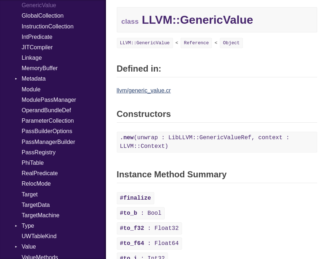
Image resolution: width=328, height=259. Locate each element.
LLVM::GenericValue (145, 43)
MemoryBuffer (40, 68)
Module (31, 89)
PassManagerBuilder (48, 142)
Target (29, 194)
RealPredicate (40, 173)
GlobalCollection (43, 16)
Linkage (32, 58)
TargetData (36, 205)
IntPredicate (37, 37)
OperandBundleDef (46, 110)
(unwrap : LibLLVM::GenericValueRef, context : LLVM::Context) (204, 142)
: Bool (140, 213)
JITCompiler (37, 47)
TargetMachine (40, 215)
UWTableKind (39, 236)
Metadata (34, 79)
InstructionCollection (48, 26)
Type (28, 226)
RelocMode (36, 184)
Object (231, 43)
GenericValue (39, 5)
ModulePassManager (49, 100)
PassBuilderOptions (47, 131)
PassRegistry (39, 152)
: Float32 (149, 228)
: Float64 (149, 243)
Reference (196, 43)
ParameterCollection (48, 121)
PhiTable (33, 163)
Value (29, 247)
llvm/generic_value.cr (144, 90)
